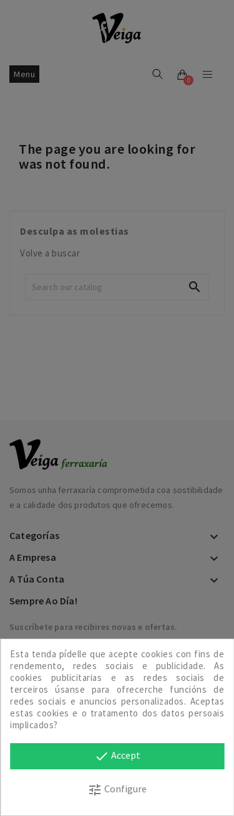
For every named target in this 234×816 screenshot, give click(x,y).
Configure (117, 789)
